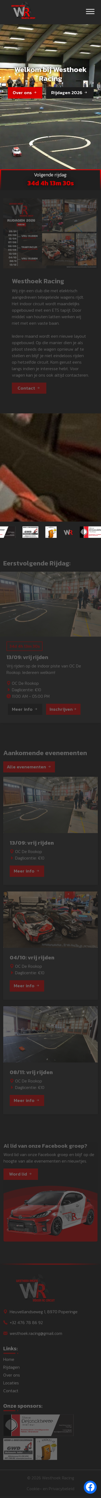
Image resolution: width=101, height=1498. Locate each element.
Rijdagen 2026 (69, 92)
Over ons (25, 92)
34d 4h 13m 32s (50, 183)
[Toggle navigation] (90, 12)
